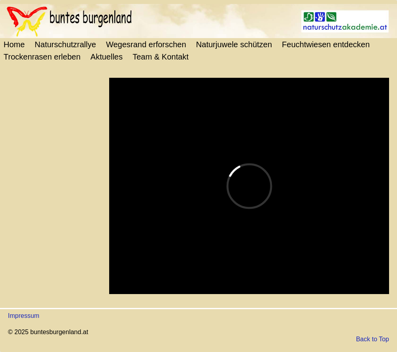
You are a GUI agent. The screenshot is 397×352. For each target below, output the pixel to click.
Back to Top (372, 339)
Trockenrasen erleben (42, 56)
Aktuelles (107, 56)
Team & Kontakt (161, 56)
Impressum (23, 315)
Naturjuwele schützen (234, 44)
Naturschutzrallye (65, 44)
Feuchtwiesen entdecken (326, 44)
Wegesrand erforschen (146, 44)
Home (14, 44)
